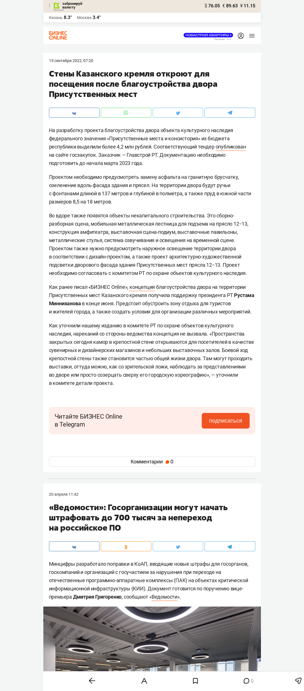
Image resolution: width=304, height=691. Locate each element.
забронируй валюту (72, 5)
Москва (84, 17)
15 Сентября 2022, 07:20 (71, 60)
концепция (142, 287)
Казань (56, 17)
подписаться (225, 420)
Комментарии (152, 462)
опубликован (231, 147)
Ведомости (164, 597)
